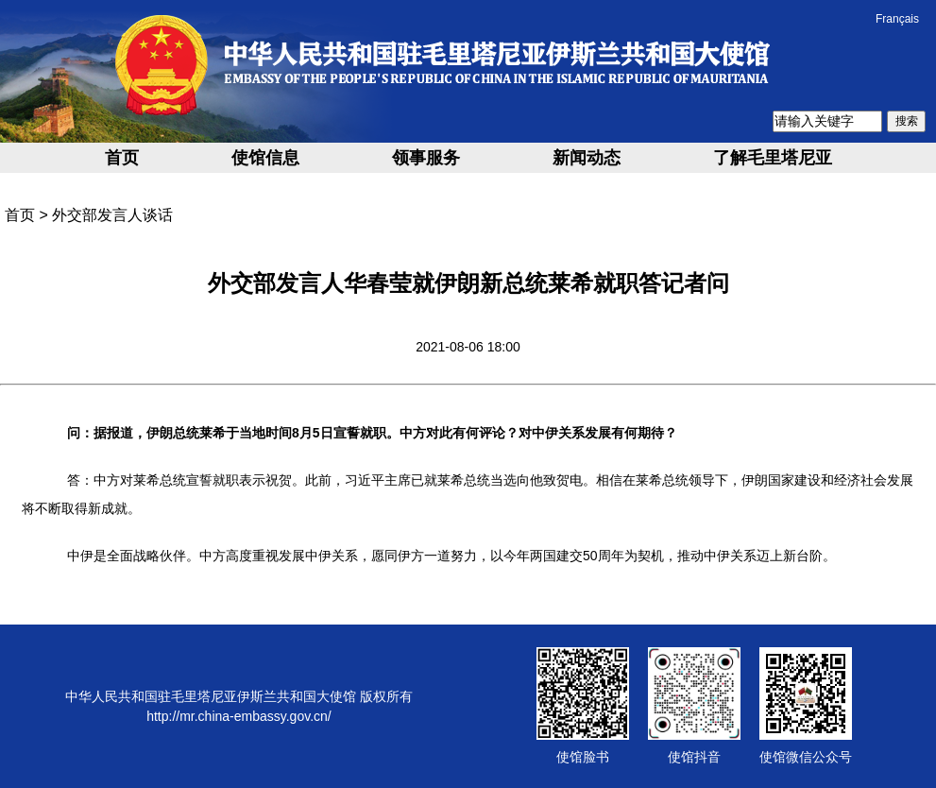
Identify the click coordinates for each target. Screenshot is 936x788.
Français (897, 19)
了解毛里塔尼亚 (772, 157)
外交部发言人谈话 (112, 215)
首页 (122, 157)
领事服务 (426, 157)
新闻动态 (587, 157)
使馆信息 (265, 157)
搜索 (906, 121)
